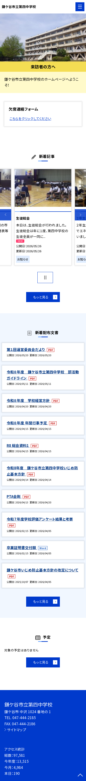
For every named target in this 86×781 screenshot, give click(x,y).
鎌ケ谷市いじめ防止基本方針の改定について (42, 569)
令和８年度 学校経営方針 (29, 400)
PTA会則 (14, 496)
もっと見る (40, 297)
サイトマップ (16, 729)
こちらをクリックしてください (30, 118)
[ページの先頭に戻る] (80, 775)
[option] (43, 37)
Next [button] (80, 214)
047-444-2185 (24, 717)
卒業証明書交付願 (22, 547)
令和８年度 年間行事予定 (27, 422)
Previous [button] (5, 214)
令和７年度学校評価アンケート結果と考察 (40, 518)
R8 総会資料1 (18, 445)
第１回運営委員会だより (26, 349)
